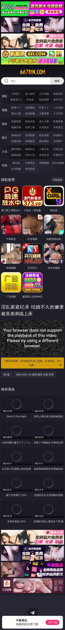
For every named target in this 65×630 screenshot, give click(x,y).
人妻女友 (44, 149)
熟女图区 (44, 141)
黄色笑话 (44, 155)
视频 (4, 110)
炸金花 (30, 99)
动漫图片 (58, 135)
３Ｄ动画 (58, 107)
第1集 (6, 374)
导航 (4, 165)
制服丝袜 (16, 127)
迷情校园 (16, 155)
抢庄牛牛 (58, 99)
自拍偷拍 (30, 107)
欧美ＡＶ (44, 107)
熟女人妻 (16, 113)
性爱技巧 (58, 155)
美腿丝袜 (16, 141)
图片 (4, 138)
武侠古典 (58, 149)
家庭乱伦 (30, 149)
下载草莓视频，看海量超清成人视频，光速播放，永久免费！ (32, 363)
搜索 (57, 80)
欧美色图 (44, 135)
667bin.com (32, 72)
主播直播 (44, 113)
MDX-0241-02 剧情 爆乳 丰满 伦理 (34, 374)
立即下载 (52, 622)
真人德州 (30, 93)
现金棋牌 (44, 99)
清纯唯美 (30, 141)
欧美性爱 (58, 121)
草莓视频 (44, 162)
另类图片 (58, 141)
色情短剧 (30, 168)
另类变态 (58, 127)
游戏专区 (58, 93)
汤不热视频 (58, 162)
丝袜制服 (30, 113)
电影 (4, 124)
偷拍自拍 (30, 121)
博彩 (4, 96)
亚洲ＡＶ (16, 107)
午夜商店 (30, 162)
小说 (4, 151)
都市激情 (16, 149)
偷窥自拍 (16, 135)
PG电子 (16, 93)
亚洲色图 (30, 135)
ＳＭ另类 (58, 113)
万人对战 (44, 93)
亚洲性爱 (16, 121)
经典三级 (30, 127)
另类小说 (30, 155)
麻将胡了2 (16, 99)
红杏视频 (16, 168)
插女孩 (16, 162)
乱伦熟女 (44, 127)
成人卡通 (44, 121)
